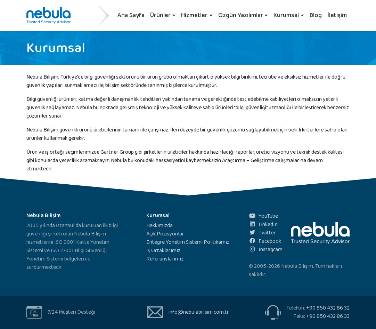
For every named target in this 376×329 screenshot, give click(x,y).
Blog (316, 15)
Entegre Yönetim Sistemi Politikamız (187, 242)
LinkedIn (263, 224)
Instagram (266, 249)
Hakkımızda (159, 225)
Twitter (262, 232)
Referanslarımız (164, 259)
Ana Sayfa (131, 15)
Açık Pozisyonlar (165, 234)
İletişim (337, 15)
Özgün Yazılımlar (240, 15)
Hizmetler (194, 15)
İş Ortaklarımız (163, 250)
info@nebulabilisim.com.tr (199, 312)
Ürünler (160, 15)
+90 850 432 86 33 (328, 316)
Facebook (265, 241)
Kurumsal (286, 15)
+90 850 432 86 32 (328, 308)
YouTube (263, 216)
